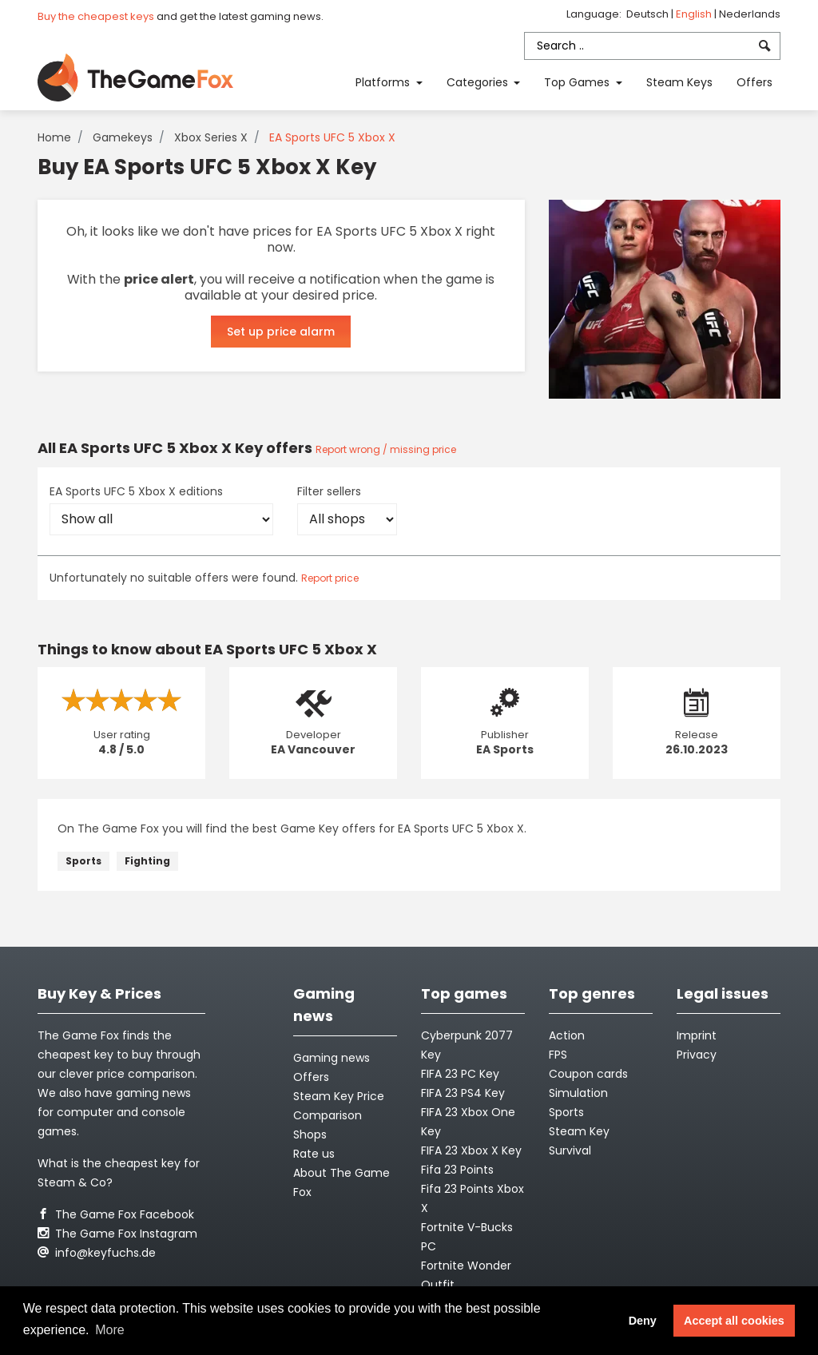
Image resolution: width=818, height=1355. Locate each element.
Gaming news (331, 1058)
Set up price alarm (281, 332)
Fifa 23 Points (457, 1170)
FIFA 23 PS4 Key (463, 1093)
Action (567, 1035)
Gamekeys (123, 137)
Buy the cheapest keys (96, 16)
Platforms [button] (384, 82)
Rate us (314, 1154)
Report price (330, 578)
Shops (310, 1134)
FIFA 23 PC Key (460, 1074)
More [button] (109, 1330)
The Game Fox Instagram (117, 1234)
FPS (558, 1055)
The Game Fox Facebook (116, 1214)
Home (54, 137)
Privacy (697, 1055)
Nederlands (749, 14)
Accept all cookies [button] (734, 1320)
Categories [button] (479, 82)
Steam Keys (679, 82)
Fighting (147, 861)
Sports (83, 861)
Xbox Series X (211, 137)
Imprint (697, 1035)
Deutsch (648, 14)
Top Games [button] (578, 82)
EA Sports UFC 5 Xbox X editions (136, 491)
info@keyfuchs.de (97, 1253)
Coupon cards (588, 1074)
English (695, 14)
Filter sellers (329, 491)
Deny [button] (643, 1320)
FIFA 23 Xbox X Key (471, 1150)
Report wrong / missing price (386, 449)
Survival (570, 1150)
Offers (754, 82)
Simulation (578, 1093)
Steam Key (579, 1131)
